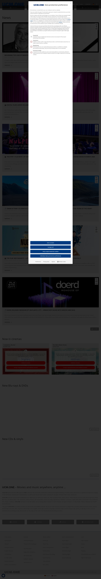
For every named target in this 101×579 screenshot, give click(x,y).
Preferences (38, 261)
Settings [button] (60, 22)
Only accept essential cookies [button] (50, 251)
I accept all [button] (50, 247)
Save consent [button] (50, 243)
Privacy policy (46, 261)
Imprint (53, 261)
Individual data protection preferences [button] (50, 256)
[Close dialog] (71, 3)
